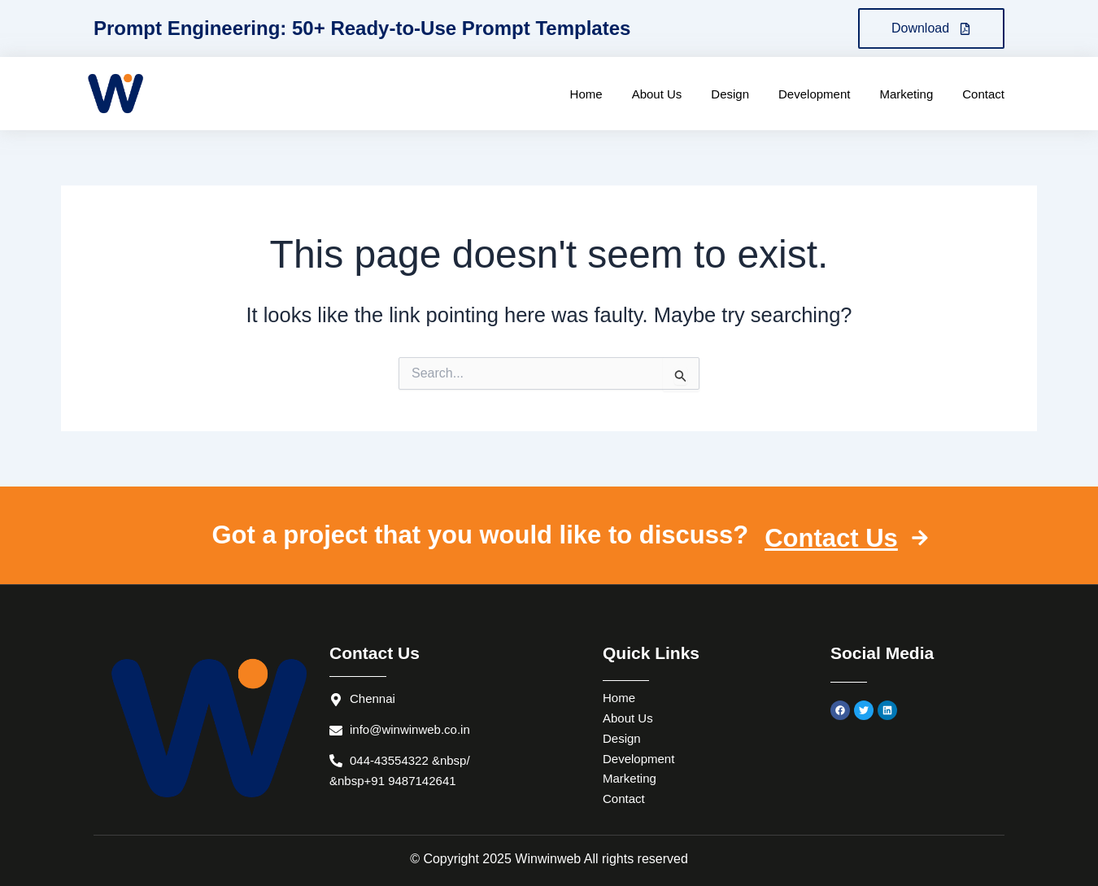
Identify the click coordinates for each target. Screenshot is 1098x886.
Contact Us (847, 538)
